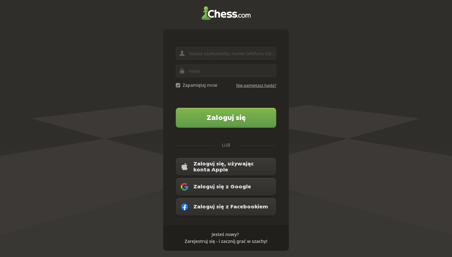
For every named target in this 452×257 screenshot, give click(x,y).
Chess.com (226, 13)
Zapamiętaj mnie (200, 85)
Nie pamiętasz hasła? (256, 85)
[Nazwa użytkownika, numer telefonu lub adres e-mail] (226, 53)
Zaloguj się (226, 117)
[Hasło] (226, 71)
